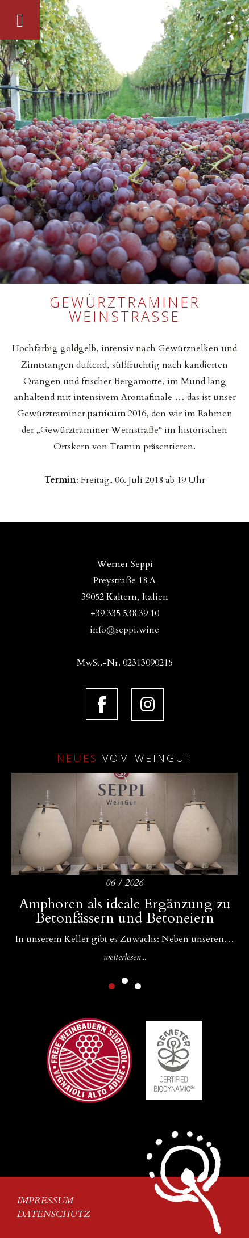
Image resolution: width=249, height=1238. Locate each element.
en (218, 18)
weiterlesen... (124, 957)
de (199, 18)
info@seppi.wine (124, 630)
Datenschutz (53, 1214)
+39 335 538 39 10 (124, 613)
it (235, 18)
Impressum (45, 1200)
